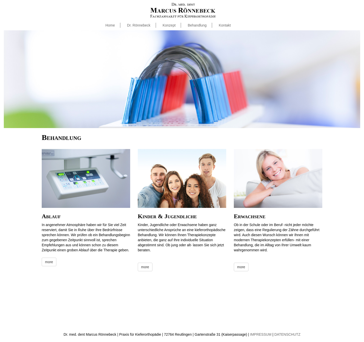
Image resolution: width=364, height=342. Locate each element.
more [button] (49, 262)
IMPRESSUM (260, 334)
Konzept (169, 25)
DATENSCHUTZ (287, 334)
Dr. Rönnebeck (139, 25)
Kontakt (225, 25)
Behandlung (197, 25)
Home (110, 25)
